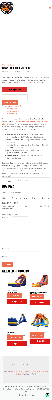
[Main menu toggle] (49, 8)
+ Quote (17, 302)
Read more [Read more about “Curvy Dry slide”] (14, 295)
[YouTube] (33, 395)
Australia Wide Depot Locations (27, 364)
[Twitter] (23, 395)
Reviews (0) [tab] (12, 114)
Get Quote (15, 89)
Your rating (7, 215)
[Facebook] (19, 395)
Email (5, 257)
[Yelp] (29, 395)
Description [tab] (12, 109)
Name (5, 249)
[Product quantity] (15, 97)
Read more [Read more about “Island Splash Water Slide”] (37, 335)
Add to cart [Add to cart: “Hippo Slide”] (15, 337)
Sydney (19, 374)
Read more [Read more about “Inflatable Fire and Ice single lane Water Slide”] (37, 296)
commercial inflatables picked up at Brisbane (29, 371)
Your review (7, 218)
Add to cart (10, 102)
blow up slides (8, 65)
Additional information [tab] (16, 111)
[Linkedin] (26, 395)
